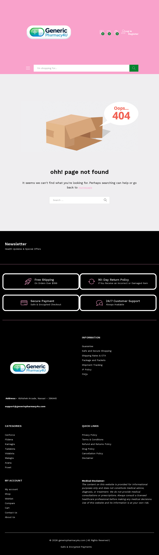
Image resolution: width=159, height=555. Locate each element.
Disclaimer (87, 458)
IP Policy (86, 369)
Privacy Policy (89, 435)
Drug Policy (88, 449)
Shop (8, 494)
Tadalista (10, 449)
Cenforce (10, 435)
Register (133, 33)
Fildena (9, 439)
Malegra (9, 458)
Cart (7, 507)
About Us (10, 517)
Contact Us (11, 512)
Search (133, 68)
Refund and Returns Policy (96, 444)
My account (11, 489)
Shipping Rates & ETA (94, 355)
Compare (10, 503)
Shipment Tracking (92, 365)
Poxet (8, 467)
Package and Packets (94, 360)
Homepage (85, 187)
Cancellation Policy (92, 453)
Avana (8, 462)
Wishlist (9, 498)
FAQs (85, 374)
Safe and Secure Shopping (96, 351)
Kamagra (10, 444)
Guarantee (87, 346)
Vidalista (9, 453)
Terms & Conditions (92, 439)
